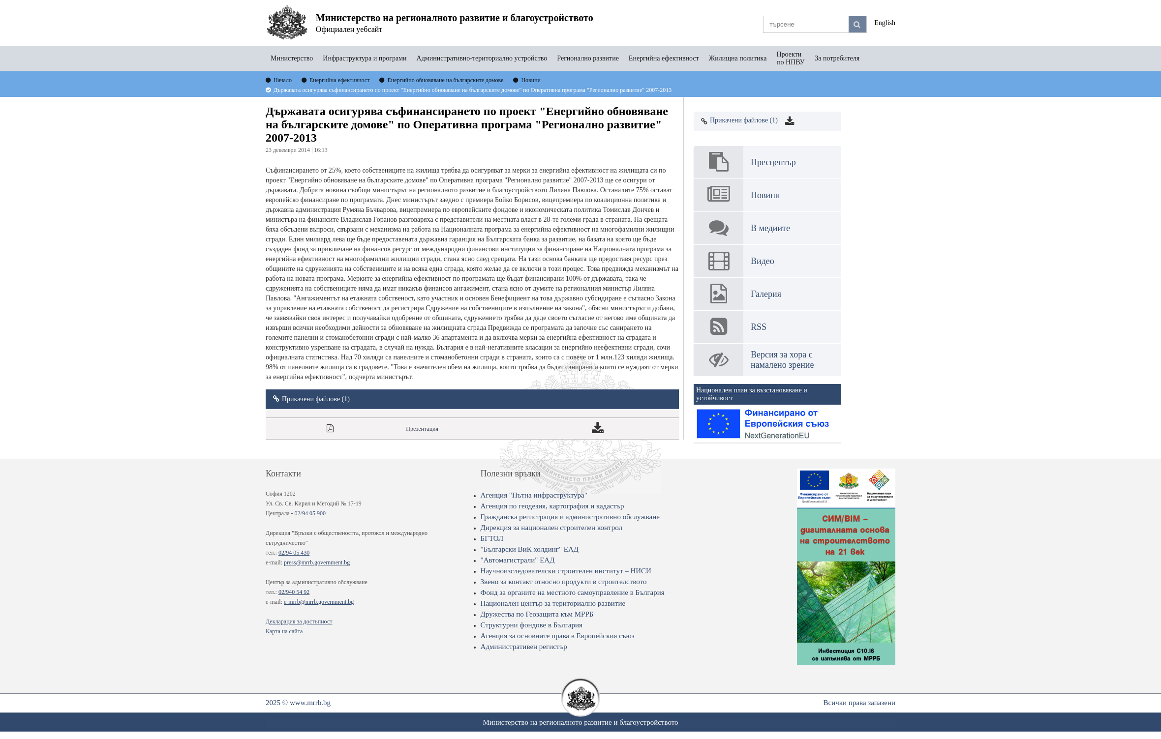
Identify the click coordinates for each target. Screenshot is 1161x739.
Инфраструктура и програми (364, 58)
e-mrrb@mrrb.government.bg (319, 601)
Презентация (422, 428)
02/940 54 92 (293, 592)
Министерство (292, 58)
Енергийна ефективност (664, 58)
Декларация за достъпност (299, 621)
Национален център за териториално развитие (553, 603)
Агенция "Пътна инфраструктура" (534, 495)
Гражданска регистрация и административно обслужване (570, 517)
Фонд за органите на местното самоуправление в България (573, 592)
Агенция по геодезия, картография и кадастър (552, 506)
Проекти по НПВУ (790, 58)
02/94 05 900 (310, 513)
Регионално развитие (588, 58)
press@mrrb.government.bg (317, 562)
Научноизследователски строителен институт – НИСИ (566, 571)
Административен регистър (524, 646)
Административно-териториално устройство (482, 58)
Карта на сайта (284, 631)
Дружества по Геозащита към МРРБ (537, 614)
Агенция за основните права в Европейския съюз (558, 636)
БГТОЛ (492, 538)
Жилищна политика (738, 58)
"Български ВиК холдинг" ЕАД (530, 549)
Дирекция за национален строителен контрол (551, 528)
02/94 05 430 (293, 552)
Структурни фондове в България (531, 625)
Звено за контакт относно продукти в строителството (564, 582)
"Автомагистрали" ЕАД (518, 560)
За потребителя (837, 58)
